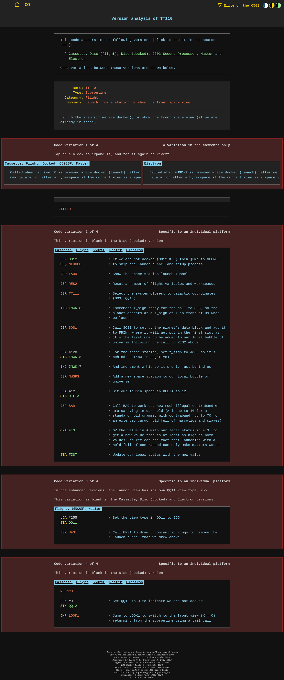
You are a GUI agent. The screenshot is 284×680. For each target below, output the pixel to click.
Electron (77, 59)
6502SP (65, 163)
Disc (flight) (103, 54)
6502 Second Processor (174, 54)
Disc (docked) (134, 54)
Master (207, 54)
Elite (237, 5)
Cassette (77, 54)
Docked (48, 163)
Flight (32, 163)
